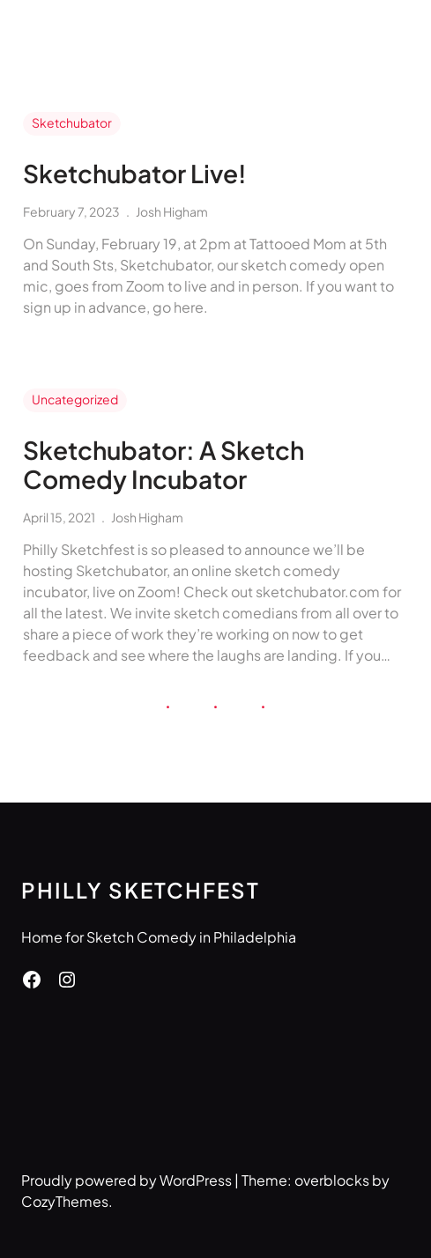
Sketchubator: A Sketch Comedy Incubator (163, 464)
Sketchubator (72, 122)
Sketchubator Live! (135, 174)
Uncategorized (75, 399)
